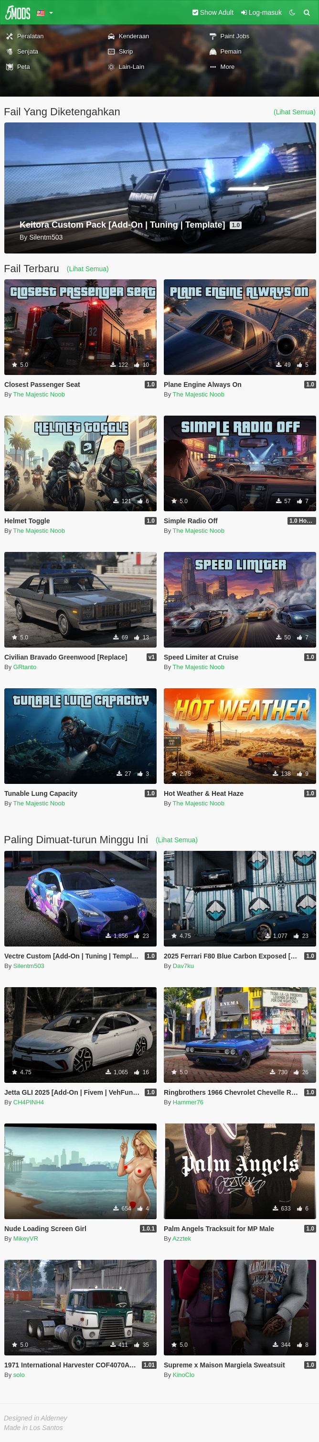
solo (19, 1374)
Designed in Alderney (35, 1418)
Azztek (181, 1238)
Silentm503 (28, 965)
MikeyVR (25, 1238)
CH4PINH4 (28, 1102)
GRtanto (24, 667)
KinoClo (184, 1374)
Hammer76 (188, 1102)
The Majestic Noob (39, 394)
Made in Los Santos (33, 1427)
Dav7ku (183, 965)
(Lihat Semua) (295, 112)
